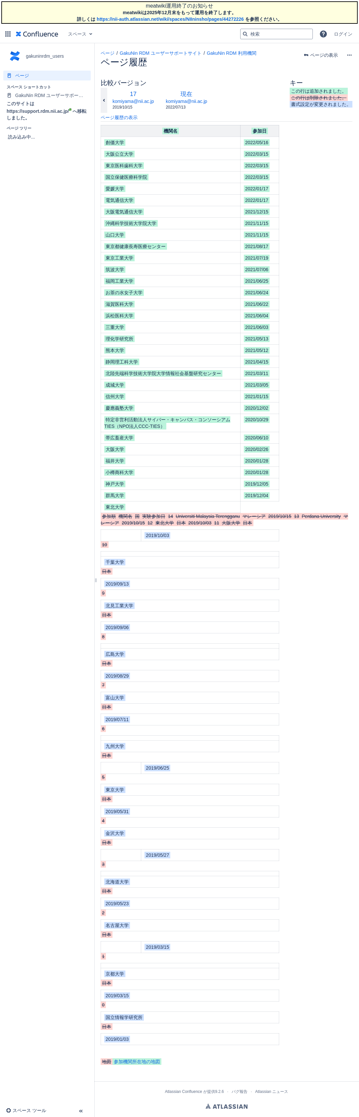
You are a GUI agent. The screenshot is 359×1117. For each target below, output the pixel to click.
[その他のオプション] (349, 55)
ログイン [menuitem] (343, 34)
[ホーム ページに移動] (37, 34)
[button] (8, 34)
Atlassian (226, 1106)
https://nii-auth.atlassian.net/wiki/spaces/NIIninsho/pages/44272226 (170, 19)
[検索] (245, 34)
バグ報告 (239, 1091)
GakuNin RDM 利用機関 (231, 53)
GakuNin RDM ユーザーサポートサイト (161, 53)
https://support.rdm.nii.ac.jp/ (39, 111)
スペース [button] (77, 34)
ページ (107, 53)
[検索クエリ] (276, 34)
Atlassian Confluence (183, 1091)
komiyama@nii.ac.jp (133, 101)
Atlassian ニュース (271, 1091)
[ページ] (47, 75)
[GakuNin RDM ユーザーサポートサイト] (47, 95)
